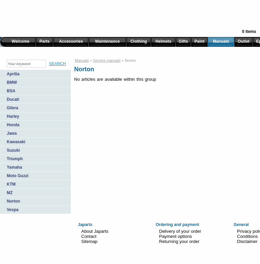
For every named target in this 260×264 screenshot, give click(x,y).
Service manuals (107, 60)
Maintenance (107, 41)
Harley (13, 116)
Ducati (13, 99)
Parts (44, 41)
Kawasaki (16, 141)
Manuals (221, 41)
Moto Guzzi (17, 175)
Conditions (247, 236)
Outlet (244, 41)
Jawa (12, 133)
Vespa (13, 209)
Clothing (138, 41)
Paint (199, 41)
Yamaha (14, 167)
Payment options (175, 236)
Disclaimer (247, 241)
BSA (11, 91)
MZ (10, 192)
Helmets (163, 41)
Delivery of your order (180, 231)
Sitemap (89, 241)
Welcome (20, 41)
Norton (13, 201)
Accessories (71, 41)
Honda (13, 124)
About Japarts (94, 231)
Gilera (12, 108)
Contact (88, 236)
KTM (11, 184)
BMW (12, 82)
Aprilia (13, 74)
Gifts (183, 41)
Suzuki (13, 150)
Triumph (15, 158)
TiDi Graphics (35, 243)
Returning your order (179, 241)
